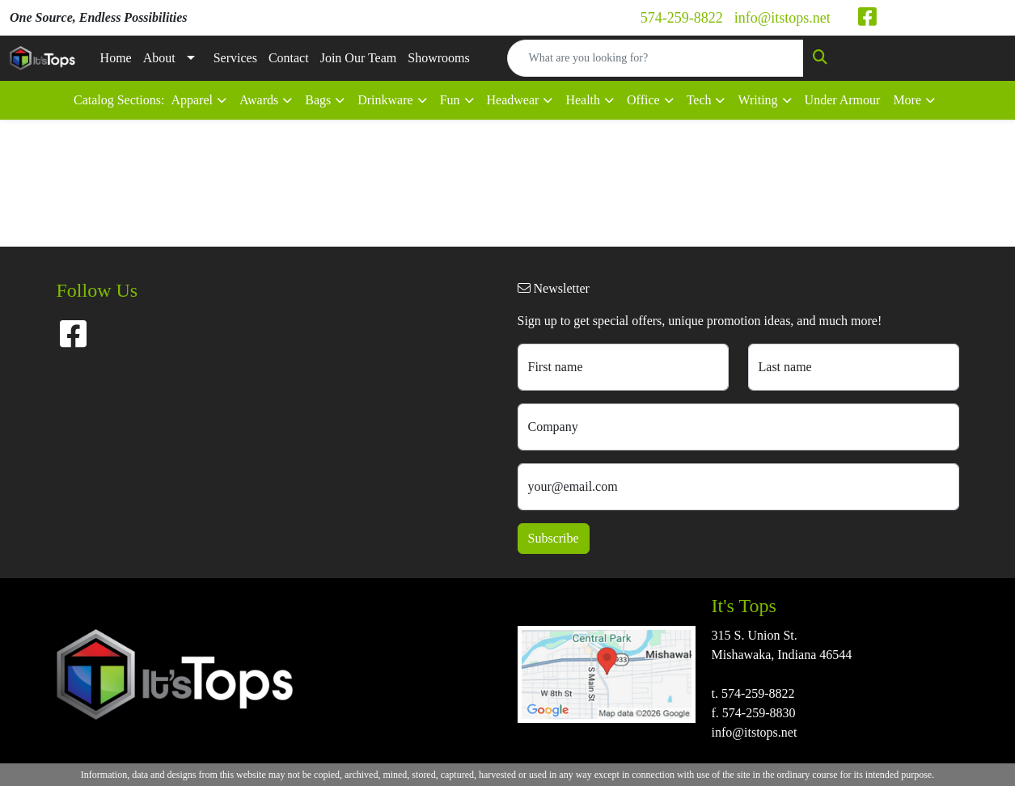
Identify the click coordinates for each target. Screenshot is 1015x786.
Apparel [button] (192, 100)
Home (116, 58)
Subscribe (553, 538)
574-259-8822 (682, 18)
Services (235, 58)
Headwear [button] (513, 100)
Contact (289, 58)
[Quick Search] (655, 58)
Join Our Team (358, 58)
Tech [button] (699, 100)
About (159, 58)
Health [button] (582, 100)
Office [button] (643, 100)
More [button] (907, 100)
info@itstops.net (782, 18)
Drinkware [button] (384, 100)
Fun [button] (450, 100)
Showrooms (438, 58)
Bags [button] (318, 100)
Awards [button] (258, 100)
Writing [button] (757, 100)
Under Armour (843, 100)
